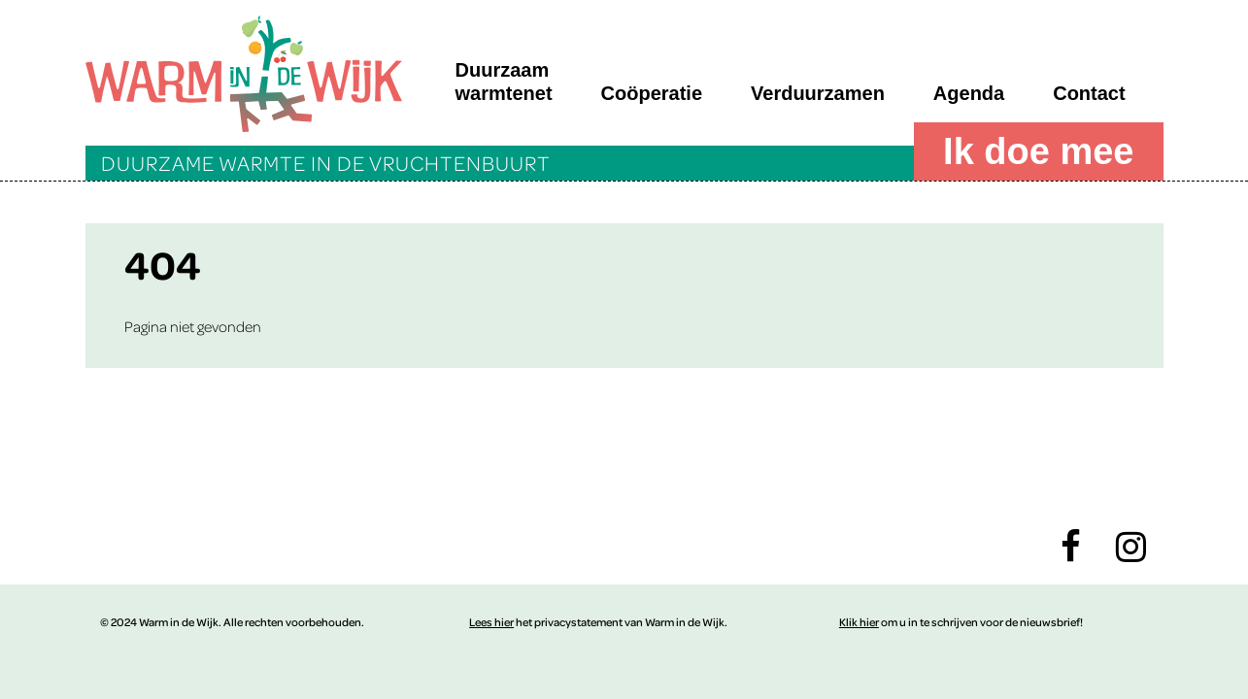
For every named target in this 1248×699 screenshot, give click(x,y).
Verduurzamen (818, 93)
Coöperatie (651, 93)
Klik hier (859, 622)
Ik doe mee (1038, 151)
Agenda (968, 93)
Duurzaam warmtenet (504, 81)
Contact (1089, 93)
